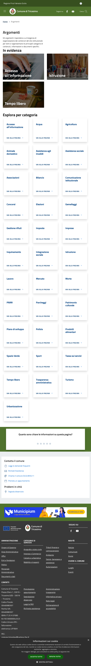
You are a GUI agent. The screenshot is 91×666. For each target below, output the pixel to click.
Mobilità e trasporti (31, 562)
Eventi (70, 572)
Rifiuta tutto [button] (55, 657)
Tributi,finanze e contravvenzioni (52, 549)
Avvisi (70, 556)
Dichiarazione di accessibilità (52, 607)
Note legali (50, 600)
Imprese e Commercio (32, 553)
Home (5, 21)
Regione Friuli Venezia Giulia (15, 3)
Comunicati (72, 551)
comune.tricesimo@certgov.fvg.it (15, 637)
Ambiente (50, 555)
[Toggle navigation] (4, 11)
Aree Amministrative (9, 551)
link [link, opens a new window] (68, 652)
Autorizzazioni (51, 566)
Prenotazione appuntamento (30, 591)
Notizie (71, 547)
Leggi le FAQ (29, 604)
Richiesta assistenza (32, 608)
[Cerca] (86, 11)
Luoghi (71, 567)
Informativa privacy (54, 596)
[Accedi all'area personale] (81, 3)
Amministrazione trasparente (53, 591)
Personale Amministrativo (7, 570)
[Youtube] (72, 11)
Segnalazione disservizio (29, 598)
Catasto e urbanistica (32, 558)
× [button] (88, 640)
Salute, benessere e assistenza (54, 561)
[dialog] (45, 652)
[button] (45, 662)
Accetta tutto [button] (36, 657)
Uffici (3, 556)
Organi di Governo (8, 547)
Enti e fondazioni (8, 560)
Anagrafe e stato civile (33, 549)
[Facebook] (66, 11)
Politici (4, 564)
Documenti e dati (8, 576)
